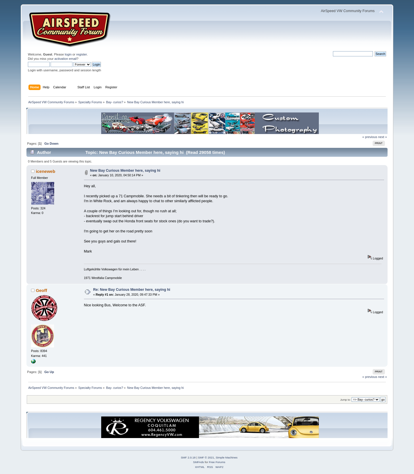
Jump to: (345, 399)
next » (382, 137)
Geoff (41, 290)
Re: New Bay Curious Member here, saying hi (131, 290)
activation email (65, 58)
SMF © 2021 (206, 457)
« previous (369, 137)
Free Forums (217, 462)
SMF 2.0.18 (188, 457)
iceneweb (45, 171)
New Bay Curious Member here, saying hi (125, 171)
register (81, 54)
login (68, 54)
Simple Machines (226, 457)
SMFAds (198, 462)
